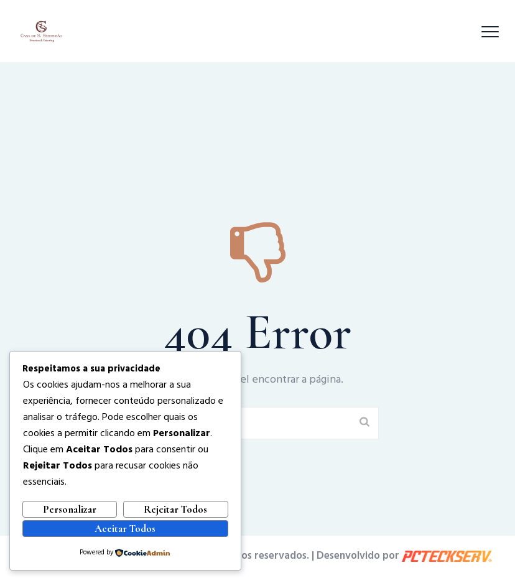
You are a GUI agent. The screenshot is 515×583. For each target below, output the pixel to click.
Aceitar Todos (125, 528)
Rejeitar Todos (175, 509)
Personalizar (69, 509)
